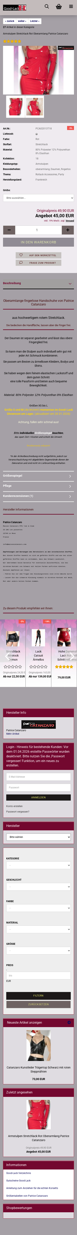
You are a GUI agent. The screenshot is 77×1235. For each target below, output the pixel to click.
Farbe (10, 901)
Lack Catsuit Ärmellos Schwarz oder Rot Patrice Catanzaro (38, 656)
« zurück (9, 21)
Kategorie (12, 858)
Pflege (7, 485)
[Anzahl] (38, 230)
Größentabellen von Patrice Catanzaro (27, 1195)
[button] (9, 230)
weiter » (22, 21)
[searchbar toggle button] (47, 6)
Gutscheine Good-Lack (18, 1180)
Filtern (38, 995)
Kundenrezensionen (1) (18, 496)
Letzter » (34, 21)
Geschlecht (13, 879)
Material (12, 922)
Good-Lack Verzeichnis (18, 1173)
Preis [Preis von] (9, 965)
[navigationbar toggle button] (71, 6)
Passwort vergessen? (17, 811)
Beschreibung (12, 283)
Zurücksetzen (38, 1004)
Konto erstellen (14, 806)
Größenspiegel (12, 475)
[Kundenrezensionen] (12, 44)
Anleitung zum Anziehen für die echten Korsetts (32, 1188)
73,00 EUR (38, 1079)
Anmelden (38, 797)
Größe (10, 944)
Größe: (6, 190)
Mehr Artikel (12, 733)
